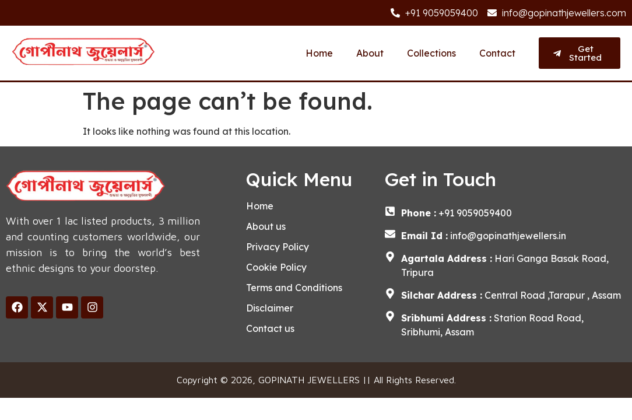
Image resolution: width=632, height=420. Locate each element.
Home (319, 53)
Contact (497, 53)
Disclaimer (269, 308)
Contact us (270, 328)
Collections (431, 53)
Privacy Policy (277, 247)
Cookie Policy (276, 267)
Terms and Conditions (294, 287)
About (370, 53)
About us (266, 226)
